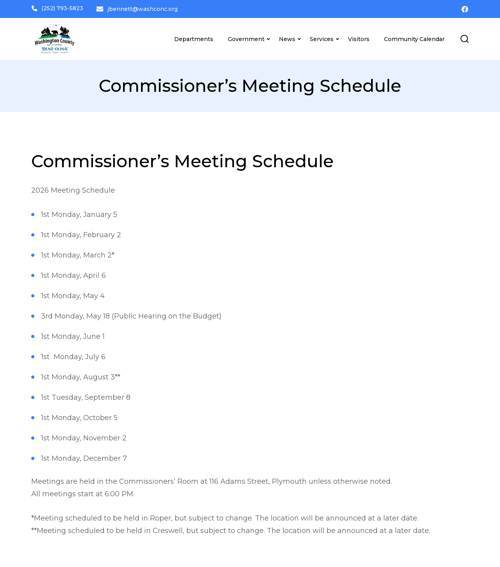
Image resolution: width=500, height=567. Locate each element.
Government (246, 37)
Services (322, 37)
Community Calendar (414, 37)
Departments (193, 37)
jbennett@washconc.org (143, 8)
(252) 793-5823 (57, 8)
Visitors (359, 37)
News (287, 37)
